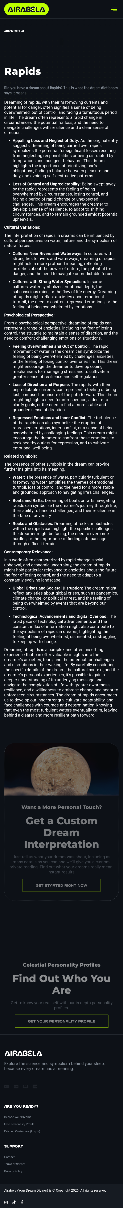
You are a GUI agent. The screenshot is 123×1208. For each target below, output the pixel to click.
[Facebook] (22, 1202)
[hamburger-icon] (114, 9)
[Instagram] (6, 1202)
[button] (61, 41)
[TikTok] (14, 1202)
